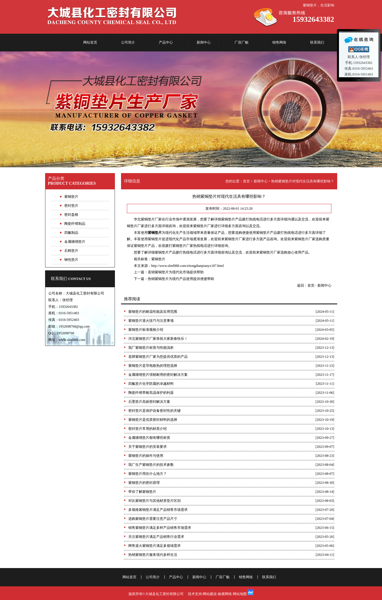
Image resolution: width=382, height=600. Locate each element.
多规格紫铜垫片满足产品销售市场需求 (158, 510)
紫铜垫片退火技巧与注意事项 (151, 321)
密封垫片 (71, 206)
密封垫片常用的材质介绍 (147, 429)
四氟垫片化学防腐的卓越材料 (151, 384)
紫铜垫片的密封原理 (144, 483)
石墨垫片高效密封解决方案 (149, 402)
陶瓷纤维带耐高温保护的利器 (151, 393)
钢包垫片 (71, 260)
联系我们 (317, 42)
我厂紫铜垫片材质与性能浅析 (151, 348)
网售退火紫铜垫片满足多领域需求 (154, 546)
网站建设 (210, 594)
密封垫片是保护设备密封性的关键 (154, 411)
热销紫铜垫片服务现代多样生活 (152, 555)
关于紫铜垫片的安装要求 (147, 447)
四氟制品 (71, 233)
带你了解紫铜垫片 (142, 492)
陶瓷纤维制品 (74, 224)
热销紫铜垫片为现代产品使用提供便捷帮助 (181, 279)
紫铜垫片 (158, 259)
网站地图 (240, 594)
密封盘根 (71, 215)
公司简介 (128, 42)
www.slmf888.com (72, 340)
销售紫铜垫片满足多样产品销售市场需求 (159, 528)
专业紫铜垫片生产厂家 (191, 109)
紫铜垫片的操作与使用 (145, 456)
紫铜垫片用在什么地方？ (147, 474)
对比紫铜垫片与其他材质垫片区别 (154, 501)
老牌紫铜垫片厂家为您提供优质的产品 (158, 357)
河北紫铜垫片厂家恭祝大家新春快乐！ (158, 339)
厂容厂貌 (241, 42)
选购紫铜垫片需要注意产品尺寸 (152, 519)
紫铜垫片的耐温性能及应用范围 (152, 312)
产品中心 (166, 42)
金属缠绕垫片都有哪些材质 (149, 438)
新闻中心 (204, 42)
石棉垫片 (71, 251)
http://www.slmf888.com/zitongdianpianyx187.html (187, 266)
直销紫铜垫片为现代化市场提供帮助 (176, 272)
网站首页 (90, 42)
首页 (246, 181)
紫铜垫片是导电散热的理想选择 (152, 366)
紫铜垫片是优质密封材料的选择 (152, 420)
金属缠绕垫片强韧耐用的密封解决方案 (158, 375)
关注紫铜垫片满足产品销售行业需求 (156, 537)
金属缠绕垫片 (74, 242)
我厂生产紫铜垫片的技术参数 (151, 465)
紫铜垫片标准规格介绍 (145, 330)
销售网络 (279, 42)
